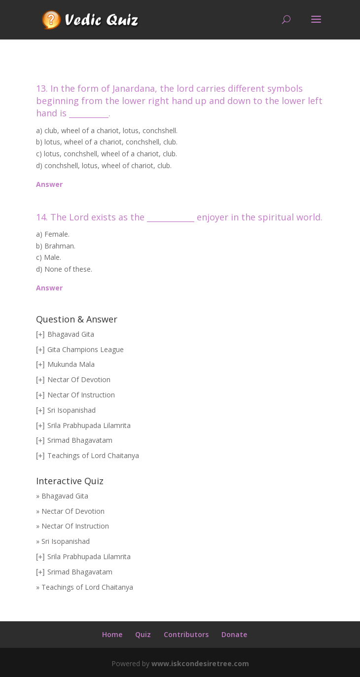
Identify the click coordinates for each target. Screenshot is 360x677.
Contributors (186, 634)
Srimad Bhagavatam (79, 440)
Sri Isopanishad (71, 410)
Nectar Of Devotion (78, 379)
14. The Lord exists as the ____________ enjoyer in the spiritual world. (179, 217)
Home (112, 634)
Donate (234, 634)
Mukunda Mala (71, 364)
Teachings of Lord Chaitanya (93, 455)
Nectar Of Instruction (81, 394)
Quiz (143, 634)
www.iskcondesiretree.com (200, 663)
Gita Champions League (85, 349)
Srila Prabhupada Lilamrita (89, 425)
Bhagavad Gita (70, 334)
